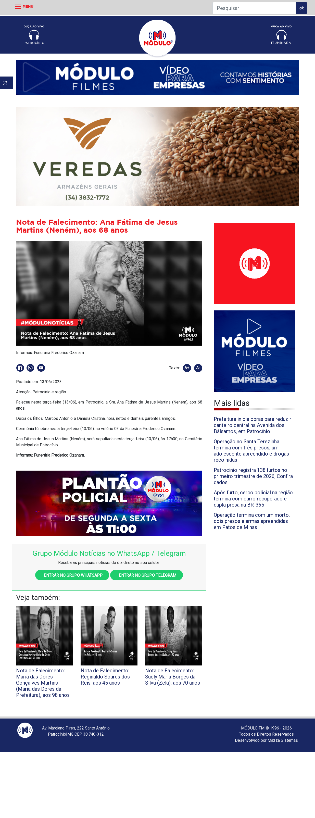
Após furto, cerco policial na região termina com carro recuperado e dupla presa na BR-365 (253, 498)
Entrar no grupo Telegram (146, 575)
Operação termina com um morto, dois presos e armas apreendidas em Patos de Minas (252, 521)
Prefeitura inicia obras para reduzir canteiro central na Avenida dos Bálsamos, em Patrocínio (252, 425)
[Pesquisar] (254, 8)
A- (198, 368)
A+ (186, 368)
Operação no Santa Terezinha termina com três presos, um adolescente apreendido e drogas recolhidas (251, 450)
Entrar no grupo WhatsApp (72, 575)
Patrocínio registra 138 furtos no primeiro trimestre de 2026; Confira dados (253, 476)
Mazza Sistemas (283, 740)
